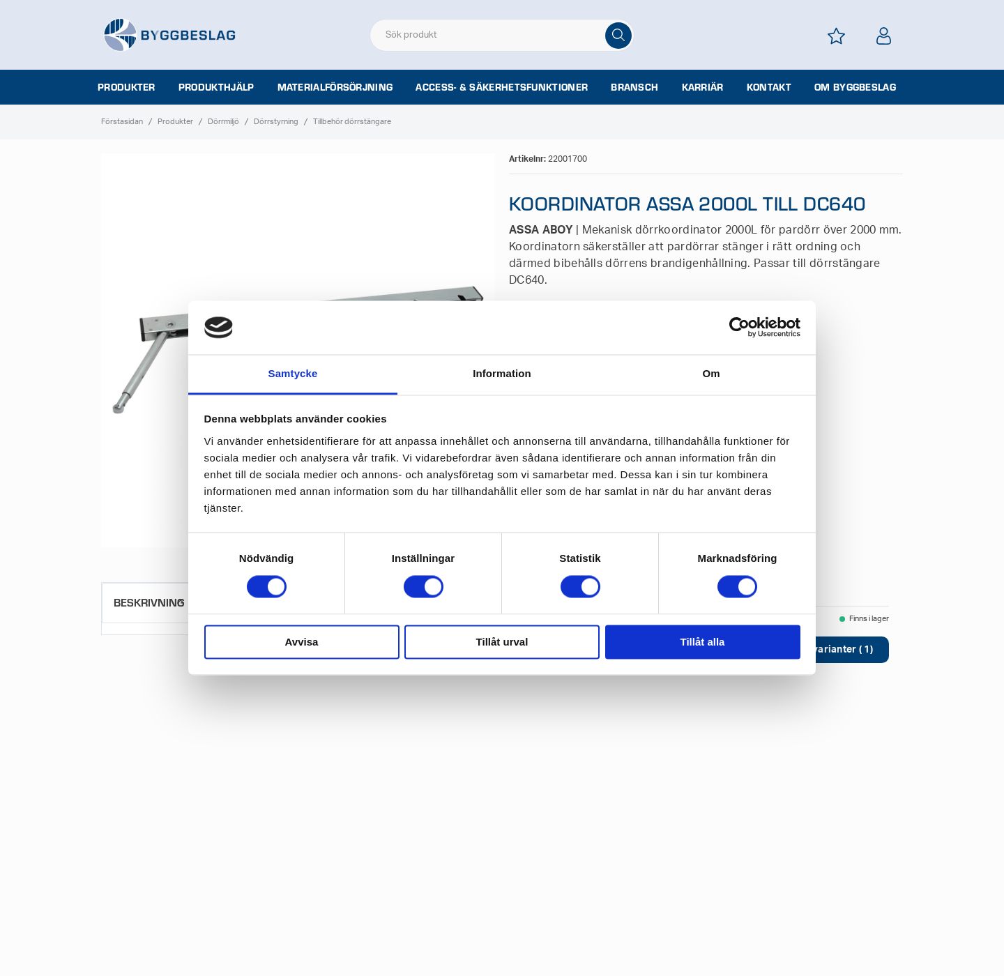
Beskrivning (149, 602)
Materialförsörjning (335, 87)
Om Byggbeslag (855, 87)
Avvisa (302, 642)
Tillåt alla (702, 642)
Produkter (126, 87)
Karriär (703, 87)
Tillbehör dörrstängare (352, 121)
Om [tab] (711, 373)
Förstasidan (122, 121)
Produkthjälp (216, 87)
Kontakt (769, 87)
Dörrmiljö (223, 121)
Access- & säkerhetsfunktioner (502, 87)
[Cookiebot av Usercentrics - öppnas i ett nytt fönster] (739, 327)
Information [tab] (502, 373)
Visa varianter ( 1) (831, 650)
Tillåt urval (502, 642)
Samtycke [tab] (293, 373)
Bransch (634, 87)
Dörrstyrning (276, 121)
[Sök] (618, 35)
